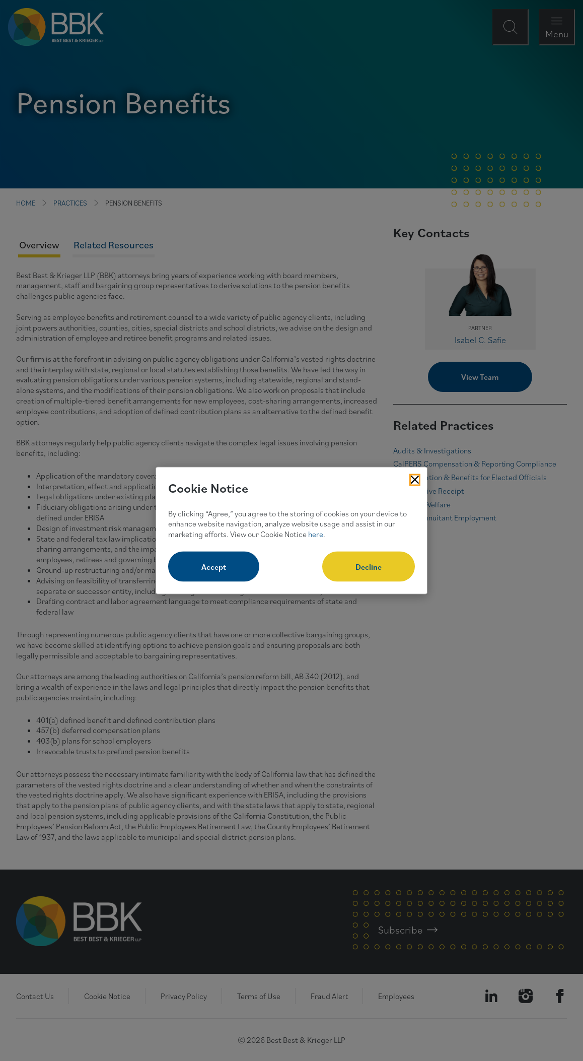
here (315, 534)
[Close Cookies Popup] (415, 480)
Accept (213, 566)
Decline (368, 566)
